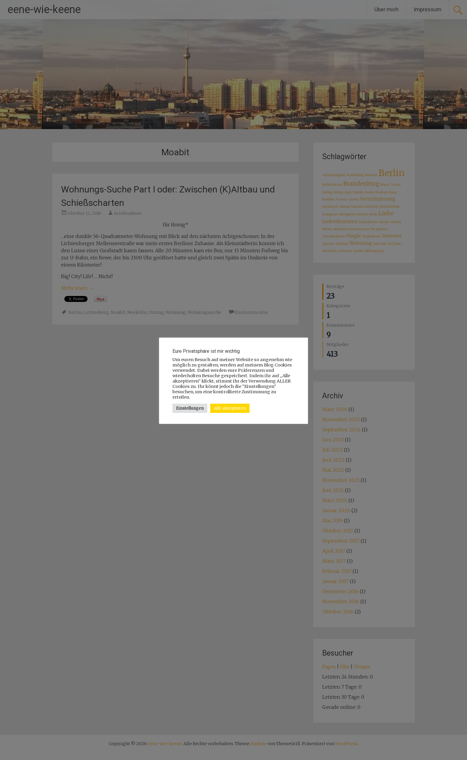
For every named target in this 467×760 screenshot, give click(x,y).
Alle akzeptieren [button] (230, 408)
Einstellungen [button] (190, 408)
